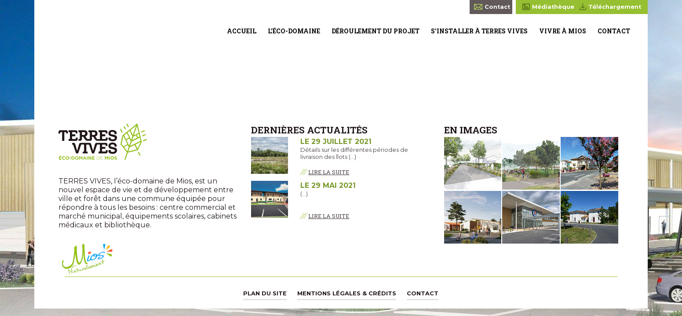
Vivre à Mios (562, 31)
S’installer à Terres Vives (479, 31)
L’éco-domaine (294, 31)
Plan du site (265, 293)
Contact (614, 31)
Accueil (241, 31)
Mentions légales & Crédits (346, 293)
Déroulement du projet (375, 31)
